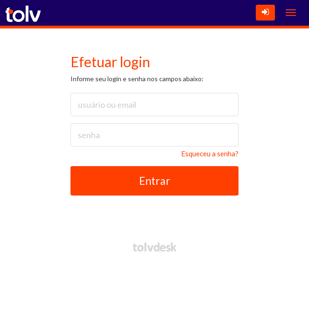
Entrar (154, 180)
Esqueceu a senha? (210, 153)
